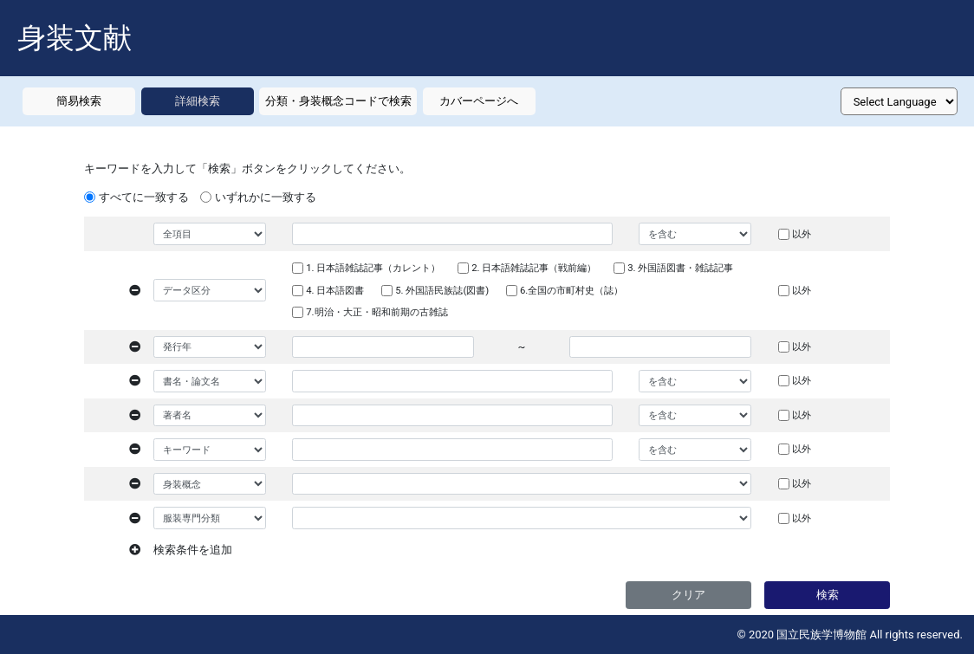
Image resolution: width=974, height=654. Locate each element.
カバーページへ (478, 100)
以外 (801, 234)
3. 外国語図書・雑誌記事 (680, 268)
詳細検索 (197, 100)
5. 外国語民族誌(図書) (442, 290)
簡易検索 (78, 100)
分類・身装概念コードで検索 (338, 100)
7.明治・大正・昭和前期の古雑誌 (376, 312)
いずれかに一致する (265, 197)
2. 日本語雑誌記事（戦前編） (533, 268)
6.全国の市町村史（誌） (571, 290)
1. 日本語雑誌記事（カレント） (373, 268)
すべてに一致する (144, 197)
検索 (827, 594)
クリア (688, 594)
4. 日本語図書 (335, 290)
